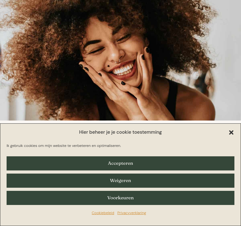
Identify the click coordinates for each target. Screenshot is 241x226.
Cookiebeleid (103, 212)
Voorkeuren (120, 198)
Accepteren (120, 163)
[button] (231, 132)
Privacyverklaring (131, 212)
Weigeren (120, 180)
